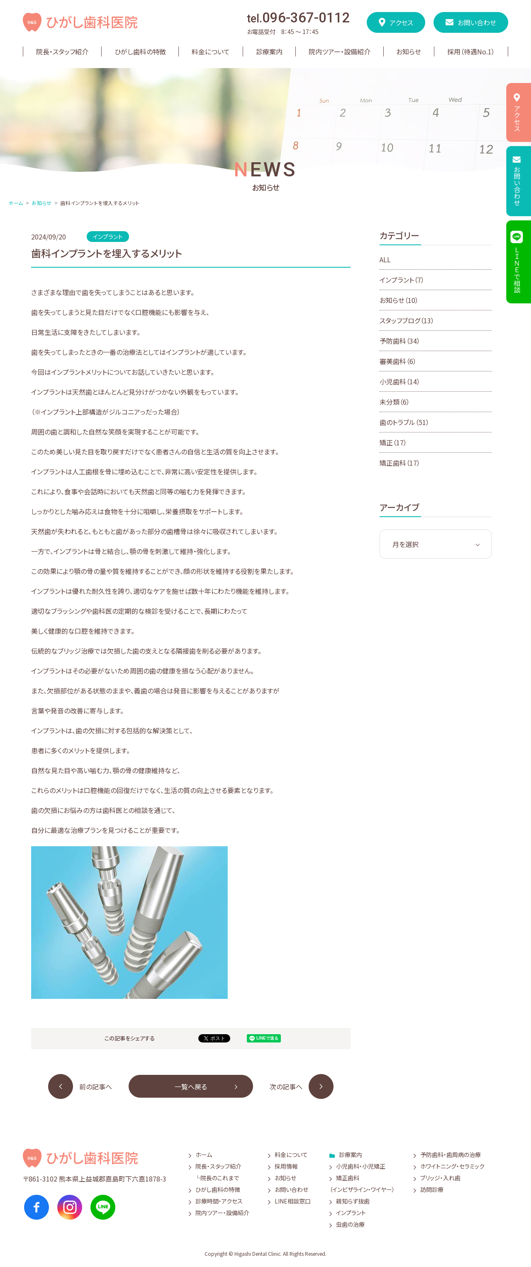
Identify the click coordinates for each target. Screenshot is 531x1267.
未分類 (395, 402)
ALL (385, 259)
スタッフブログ (407, 320)
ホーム (15, 202)
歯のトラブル (404, 422)
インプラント (402, 280)
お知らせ (41, 202)
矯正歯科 (400, 463)
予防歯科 (400, 341)
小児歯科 (400, 381)
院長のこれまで (219, 1178)
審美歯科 (398, 361)
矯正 (393, 442)
